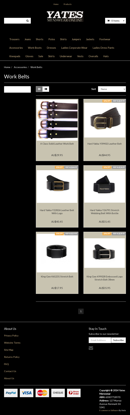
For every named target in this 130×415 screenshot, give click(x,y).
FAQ (6, 364)
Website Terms (12, 342)
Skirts (51, 56)
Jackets (90, 39)
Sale (40, 56)
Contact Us (10, 371)
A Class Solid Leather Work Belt (57, 143)
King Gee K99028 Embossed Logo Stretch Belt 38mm (104, 278)
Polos (51, 39)
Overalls (93, 56)
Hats (106, 56)
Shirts (63, 39)
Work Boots (35, 47)
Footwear (104, 39)
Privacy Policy (11, 335)
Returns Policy (11, 356)
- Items (113, 20)
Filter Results (16, 89)
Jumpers (76, 39)
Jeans (28, 39)
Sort (93, 89)
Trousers (14, 39)
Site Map (8, 349)
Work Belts (36, 67)
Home (56, 4)
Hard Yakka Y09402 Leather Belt (105, 143)
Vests (80, 56)
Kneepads (14, 56)
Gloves (29, 56)
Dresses (51, 47)
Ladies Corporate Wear (74, 47)
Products (68, 4)
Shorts (39, 39)
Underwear (66, 56)
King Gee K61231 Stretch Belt (57, 276)
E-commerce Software (108, 410)
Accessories (16, 47)
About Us (9, 378)
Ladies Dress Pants (103, 47)
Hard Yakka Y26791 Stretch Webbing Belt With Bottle (104, 212)
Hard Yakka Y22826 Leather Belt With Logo (57, 212)
